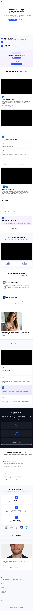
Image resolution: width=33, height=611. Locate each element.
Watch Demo (21, 19)
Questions (2, 587)
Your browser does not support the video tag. (16, 86)
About (2, 597)
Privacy (2, 601)
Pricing (2, 584)
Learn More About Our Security (16, 535)
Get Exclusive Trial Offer (16, 64)
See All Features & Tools (16, 228)
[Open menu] (31, 1)
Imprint (2, 600)
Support (2, 593)
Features (2, 583)
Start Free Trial (12, 19)
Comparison (3, 592)
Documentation (3, 591)
